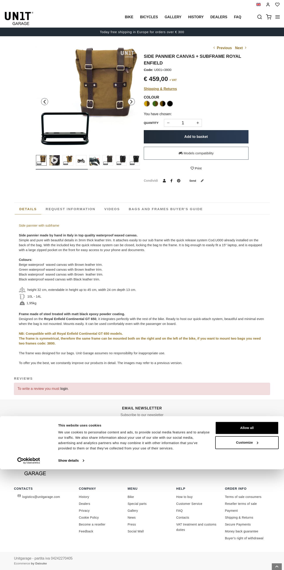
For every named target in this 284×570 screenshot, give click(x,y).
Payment (231, 510)
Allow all (247, 528)
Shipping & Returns (160, 89)
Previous (222, 48)
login (64, 389)
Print (196, 168)
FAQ (179, 510)
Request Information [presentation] (70, 209)
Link (163, 438)
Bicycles (149, 17)
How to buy (184, 497)
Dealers (218, 17)
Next (241, 48)
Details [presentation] (28, 209)
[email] (152, 429)
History (196, 17)
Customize (247, 543)
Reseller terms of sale (241, 504)
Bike (129, 17)
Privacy (84, 510)
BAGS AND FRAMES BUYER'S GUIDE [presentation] (166, 209)
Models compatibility (196, 153)
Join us (193, 429)
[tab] (28, 209)
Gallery (173, 17)
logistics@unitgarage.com (41, 497)
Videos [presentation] (112, 209)
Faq (237, 17)
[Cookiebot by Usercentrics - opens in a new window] (28, 561)
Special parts (137, 504)
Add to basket (196, 137)
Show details (68, 561)
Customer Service (189, 504)
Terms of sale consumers (243, 497)
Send (198, 180)
